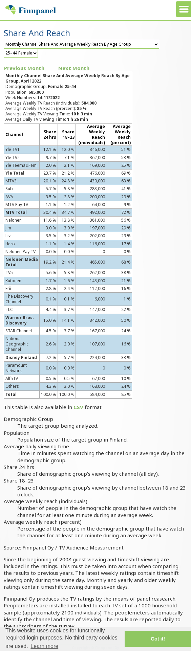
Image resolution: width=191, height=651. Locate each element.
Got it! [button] (158, 639)
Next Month (73, 68)
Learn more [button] (44, 646)
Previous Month (24, 68)
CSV (78, 407)
